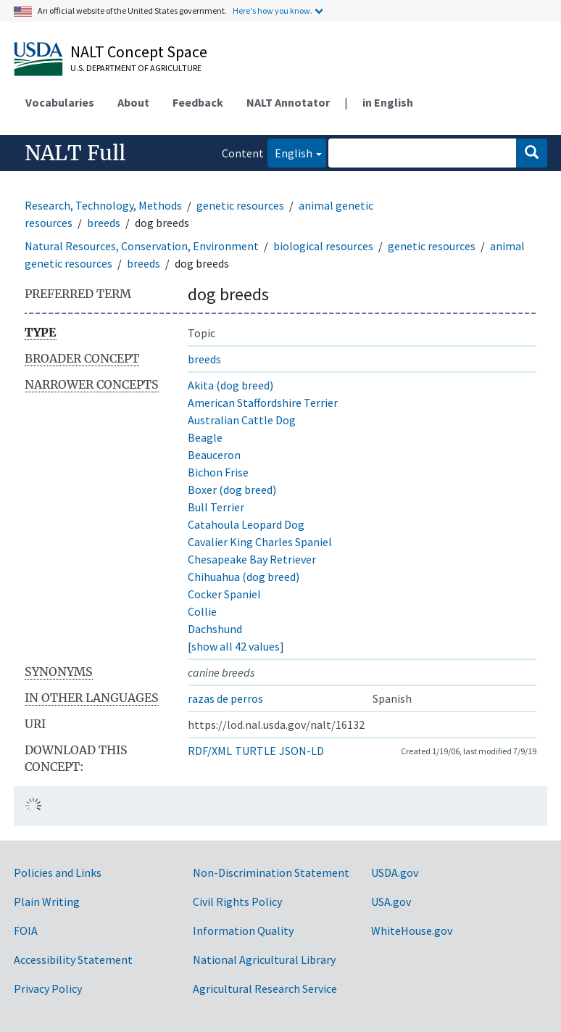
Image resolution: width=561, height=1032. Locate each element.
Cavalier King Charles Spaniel (260, 541)
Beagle (205, 437)
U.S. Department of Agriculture (135, 67)
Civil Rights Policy (237, 901)
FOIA (26, 930)
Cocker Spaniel (224, 594)
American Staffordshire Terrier (263, 402)
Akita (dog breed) (230, 385)
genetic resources (240, 205)
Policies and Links (57, 872)
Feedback (198, 102)
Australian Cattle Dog (242, 420)
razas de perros (225, 698)
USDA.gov (394, 872)
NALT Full (75, 153)
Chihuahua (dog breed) (243, 576)
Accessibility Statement (73, 959)
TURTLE (255, 750)
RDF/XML (210, 750)
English (289, 152)
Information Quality (243, 930)
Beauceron (214, 454)
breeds (103, 222)
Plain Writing (47, 901)
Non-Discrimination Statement (271, 872)
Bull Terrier (216, 507)
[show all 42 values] (236, 646)
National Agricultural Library (264, 959)
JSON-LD (301, 750)
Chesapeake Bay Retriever (252, 559)
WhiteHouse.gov (411, 930)
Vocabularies (59, 102)
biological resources (323, 246)
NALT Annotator (288, 102)
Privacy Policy (48, 988)
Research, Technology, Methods (103, 205)
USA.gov (391, 901)
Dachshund (215, 629)
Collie (202, 611)
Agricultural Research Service (265, 988)
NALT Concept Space (138, 51)
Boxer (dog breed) (232, 489)
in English (387, 102)
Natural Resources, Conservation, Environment (142, 246)
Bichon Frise (218, 472)
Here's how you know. (272, 10)
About (133, 102)
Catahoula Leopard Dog (246, 524)
